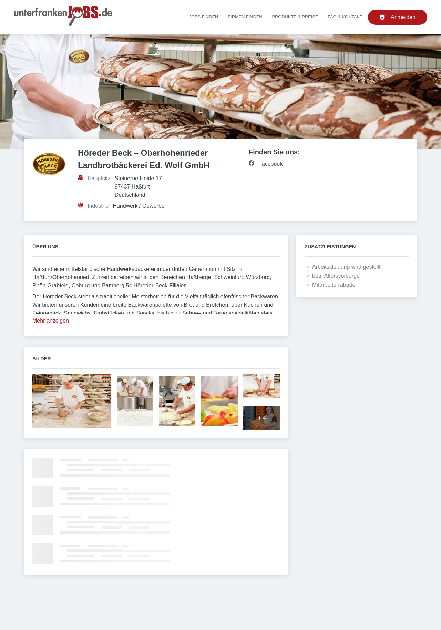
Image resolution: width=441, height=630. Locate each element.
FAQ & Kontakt (345, 16)
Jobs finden (203, 16)
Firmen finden (245, 16)
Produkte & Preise (295, 16)
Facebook (270, 164)
